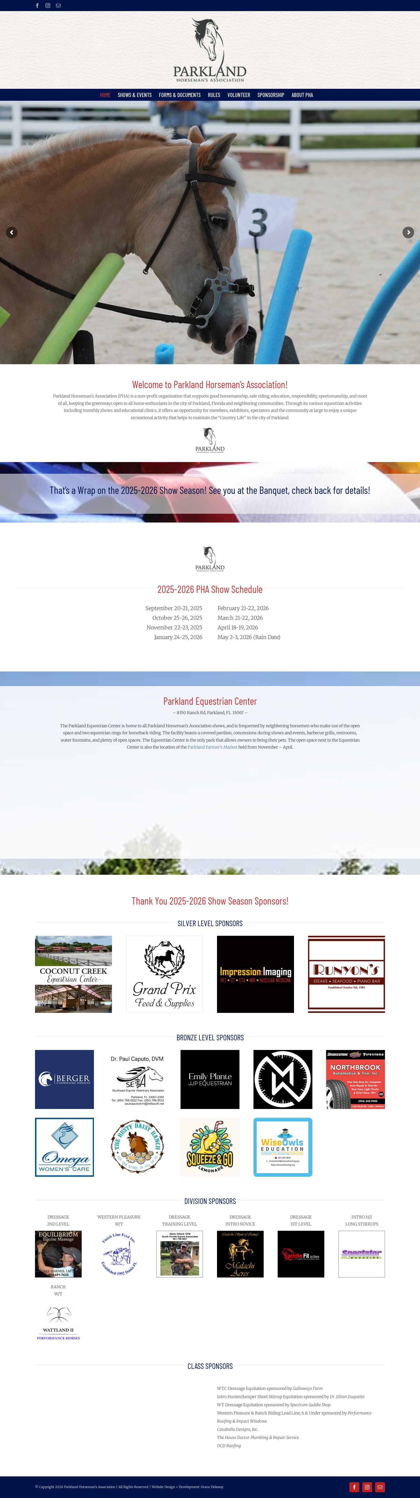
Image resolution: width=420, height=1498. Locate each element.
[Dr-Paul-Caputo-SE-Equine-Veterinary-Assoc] (137, 1052)
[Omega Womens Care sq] (64, 1119)
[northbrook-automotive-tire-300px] (355, 1052)
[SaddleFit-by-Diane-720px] (301, 1232)
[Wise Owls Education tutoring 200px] (283, 1120)
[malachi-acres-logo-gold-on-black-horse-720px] (240, 1232)
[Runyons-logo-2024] (346, 937)
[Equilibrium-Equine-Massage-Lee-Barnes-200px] (58, 1233)
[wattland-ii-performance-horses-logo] (58, 1302)
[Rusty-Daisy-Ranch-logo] (137, 1119)
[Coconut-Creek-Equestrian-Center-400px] (73, 937)
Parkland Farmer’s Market (212, 747)
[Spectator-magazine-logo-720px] (362, 1233)
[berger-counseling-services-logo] (64, 1052)
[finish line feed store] (119, 1232)
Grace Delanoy (212, 1487)
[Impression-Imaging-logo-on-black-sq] (255, 937)
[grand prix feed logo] (164, 938)
